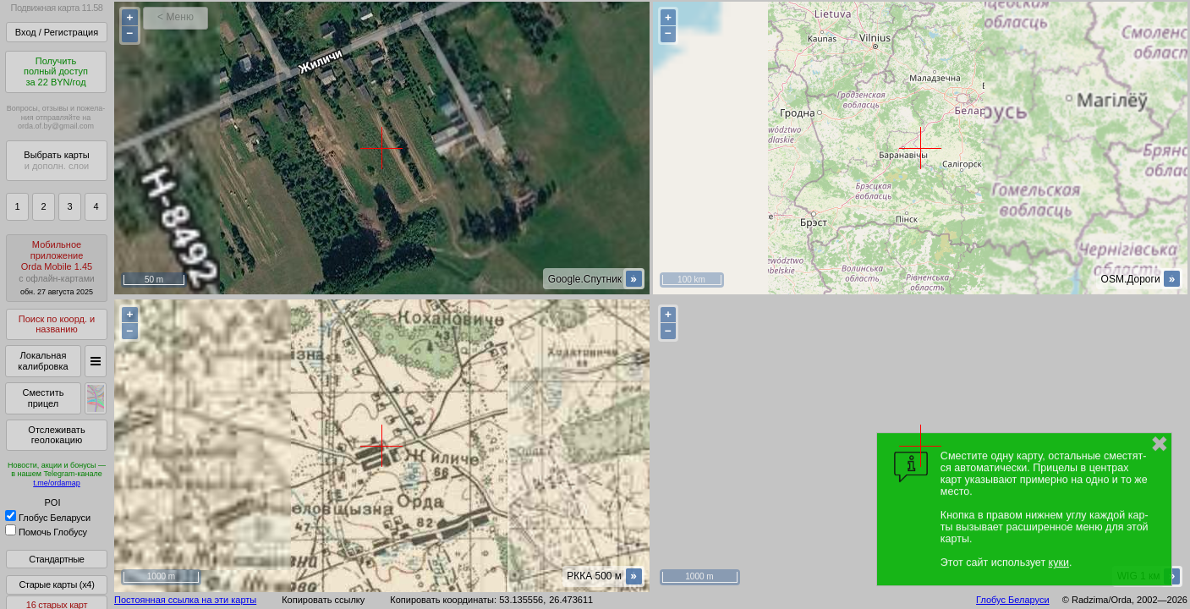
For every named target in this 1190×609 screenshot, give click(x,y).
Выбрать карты (56, 160)
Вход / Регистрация (56, 32)
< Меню (175, 17)
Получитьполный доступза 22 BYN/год (56, 71)
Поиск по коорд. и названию (57, 324)
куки (1059, 562)
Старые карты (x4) (56, 584)
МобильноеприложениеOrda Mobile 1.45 (57, 267)
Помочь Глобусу (46, 532)
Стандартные (56, 559)
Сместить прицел (42, 398)
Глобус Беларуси (47, 518)
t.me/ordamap (56, 483)
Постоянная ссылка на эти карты (185, 600)
